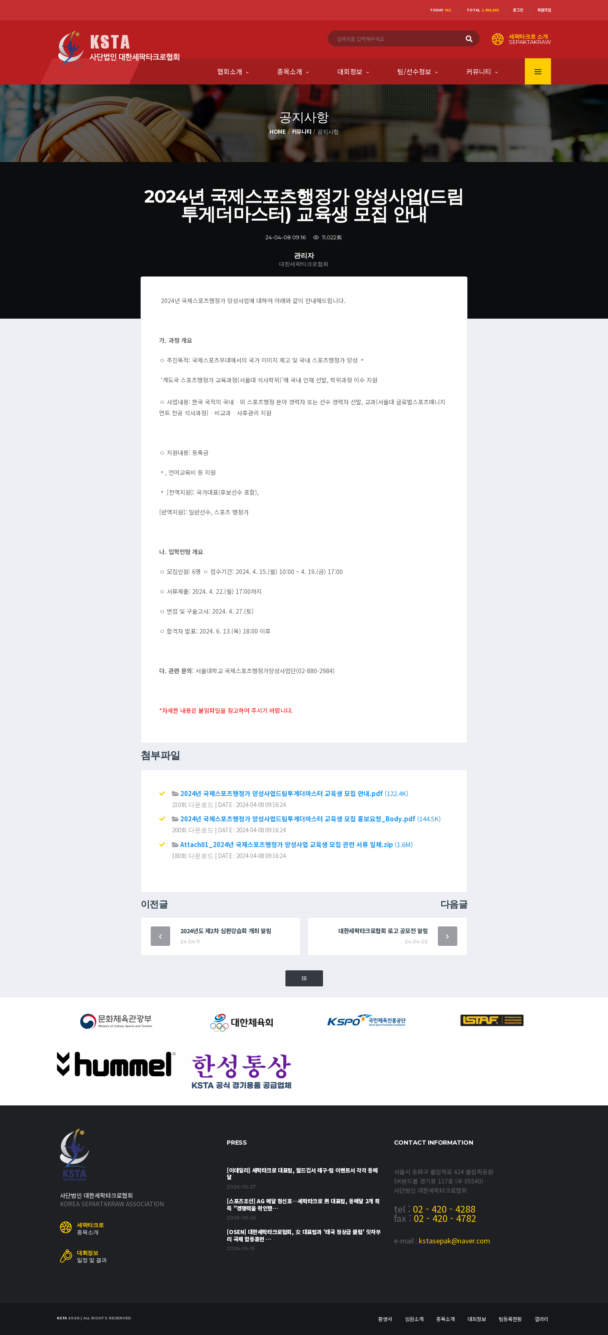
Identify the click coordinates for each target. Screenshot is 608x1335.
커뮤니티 (478, 71)
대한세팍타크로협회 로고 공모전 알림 (383, 930)
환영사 (385, 1318)
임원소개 (414, 1318)
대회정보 (350, 71)
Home (277, 131)
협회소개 (229, 71)
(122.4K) (294, 793)
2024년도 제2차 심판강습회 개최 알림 (225, 930)
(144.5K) (310, 818)
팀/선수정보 (414, 71)
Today (440, 10)
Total (483, 10)
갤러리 (541, 1318)
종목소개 (289, 71)
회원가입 (544, 10)
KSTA (62, 1318)
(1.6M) (296, 844)
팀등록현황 (510, 1318)
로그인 (518, 10)
